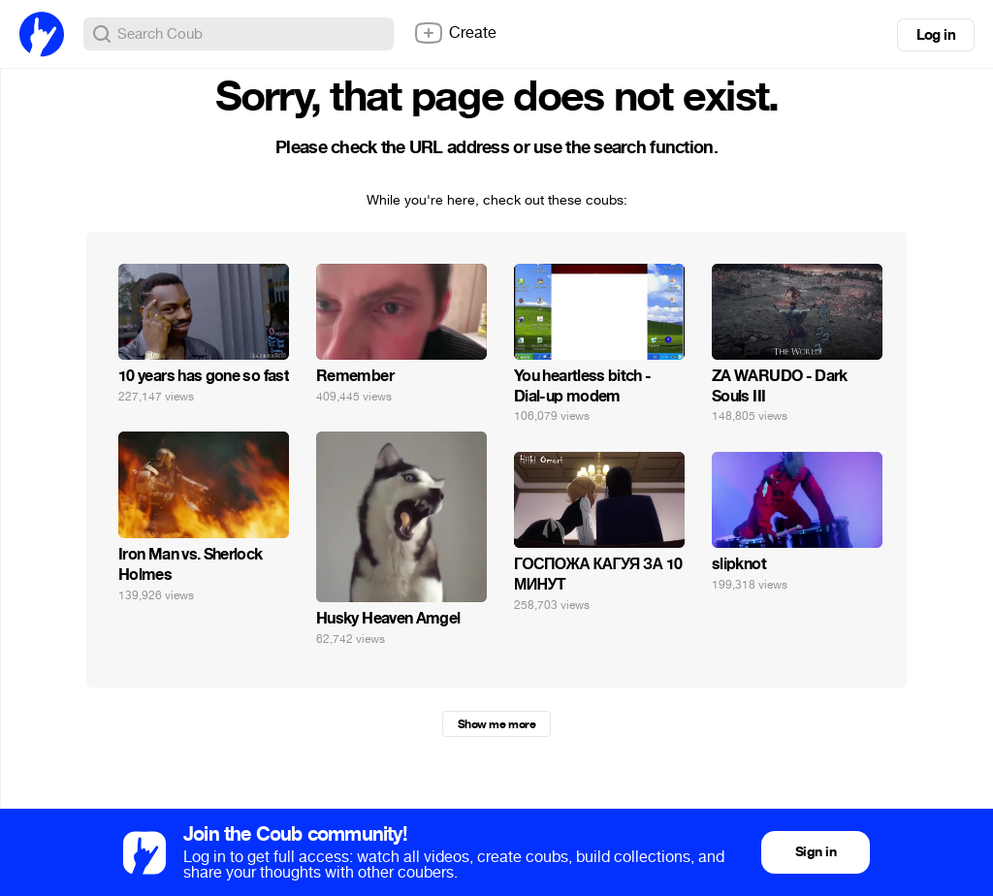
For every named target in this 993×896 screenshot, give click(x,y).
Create (454, 32)
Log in (935, 35)
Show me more (496, 724)
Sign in (815, 852)
